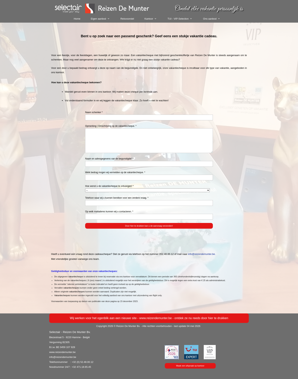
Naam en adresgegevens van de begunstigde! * (109, 158)
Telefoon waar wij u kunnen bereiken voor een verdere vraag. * (116, 198)
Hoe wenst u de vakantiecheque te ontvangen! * (109, 186)
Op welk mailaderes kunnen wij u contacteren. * (109, 211)
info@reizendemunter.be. (202, 254)
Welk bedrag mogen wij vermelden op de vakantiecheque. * (115, 172)
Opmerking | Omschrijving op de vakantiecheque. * (110, 126)
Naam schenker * (94, 112)
